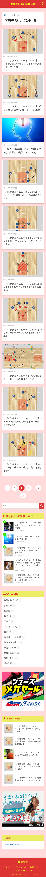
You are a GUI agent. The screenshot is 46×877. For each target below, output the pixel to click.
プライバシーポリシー (23, 871)
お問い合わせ (35, 867)
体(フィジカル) (12, 626)
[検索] (41, 506)
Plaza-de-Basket (23, 4)
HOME (23, 862)
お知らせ (10, 605)
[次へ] (23, 495)
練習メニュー (12, 647)
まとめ (9, 611)
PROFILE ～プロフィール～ (16, 867)
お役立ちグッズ (12, 600)
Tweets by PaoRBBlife (12, 845)
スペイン (10, 616)
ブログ (9, 621)
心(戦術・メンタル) (14, 637)
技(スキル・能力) (13, 642)
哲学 (8, 631)
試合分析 (10, 663)
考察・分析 (11, 658)
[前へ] (8, 488)
